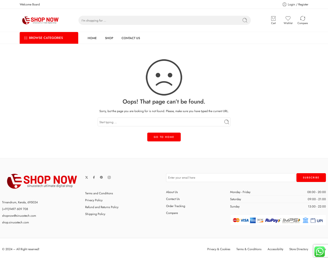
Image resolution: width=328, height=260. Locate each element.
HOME (92, 38)
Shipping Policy (95, 214)
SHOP (109, 38)
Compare (172, 213)
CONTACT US (131, 38)
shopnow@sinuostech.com (19, 215)
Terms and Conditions (99, 193)
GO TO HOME (164, 137)
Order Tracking (175, 206)
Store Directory (298, 249)
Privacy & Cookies (218, 249)
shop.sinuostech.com (15, 222)
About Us (172, 192)
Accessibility (275, 249)
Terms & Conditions (248, 249)
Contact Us (173, 199)
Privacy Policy (93, 200)
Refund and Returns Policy (101, 207)
